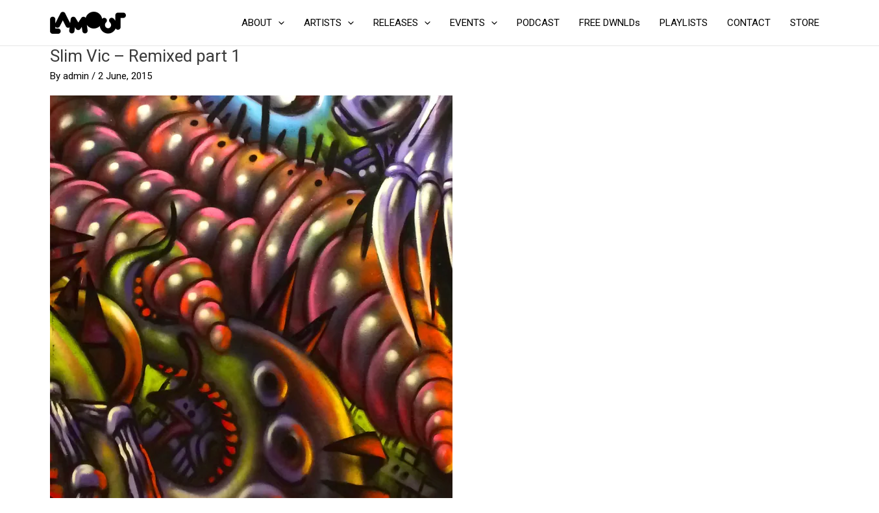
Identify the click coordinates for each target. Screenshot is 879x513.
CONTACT (749, 23)
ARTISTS (329, 22)
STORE (804, 23)
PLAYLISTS (684, 23)
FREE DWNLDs (609, 23)
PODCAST (538, 23)
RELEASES (401, 22)
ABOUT (262, 22)
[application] (278, 22)
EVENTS (473, 22)
